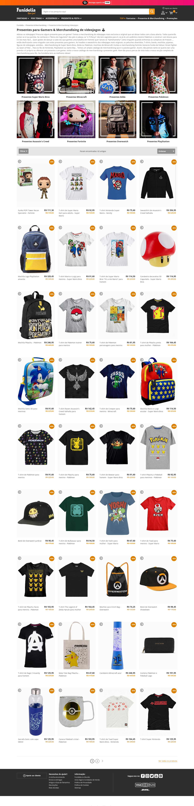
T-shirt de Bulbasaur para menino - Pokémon (70, 537)
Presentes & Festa (70, 18)
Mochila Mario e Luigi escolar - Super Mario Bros (151, 405)
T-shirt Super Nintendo (150, 734)
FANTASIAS (22, 18)
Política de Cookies (82, 780)
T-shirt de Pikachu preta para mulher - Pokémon (150, 339)
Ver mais (23, 48)
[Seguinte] (102, 756)
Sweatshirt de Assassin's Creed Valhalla (150, 207)
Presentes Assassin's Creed (35, 137)
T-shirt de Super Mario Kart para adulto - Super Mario (69, 208)
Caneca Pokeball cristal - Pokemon (69, 736)
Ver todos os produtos (167, 756)
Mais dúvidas (54, 783)
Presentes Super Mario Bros (36, 92)
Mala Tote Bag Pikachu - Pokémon (69, 669)
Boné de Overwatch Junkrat (29, 536)
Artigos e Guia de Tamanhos (59, 778)
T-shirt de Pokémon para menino (28, 471)
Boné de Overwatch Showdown (148, 603)
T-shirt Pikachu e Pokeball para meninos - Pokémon (151, 471)
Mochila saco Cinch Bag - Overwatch (110, 603)
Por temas (36, 18)
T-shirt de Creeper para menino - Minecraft (110, 405)
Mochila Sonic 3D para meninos (27, 405)
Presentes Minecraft (76, 92)
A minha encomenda (57, 772)
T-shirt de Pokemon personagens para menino (111, 339)
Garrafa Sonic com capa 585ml (28, 736)
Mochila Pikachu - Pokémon (29, 338)
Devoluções (53, 780)
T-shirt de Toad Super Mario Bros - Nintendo (109, 736)
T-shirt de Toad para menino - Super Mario (149, 537)
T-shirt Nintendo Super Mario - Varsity (109, 207)
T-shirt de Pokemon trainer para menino (70, 339)
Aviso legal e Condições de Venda (87, 775)
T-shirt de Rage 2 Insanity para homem (29, 669)
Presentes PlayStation (158, 137)
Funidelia (20, 25)
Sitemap (78, 783)
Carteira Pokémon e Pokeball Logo (148, 669)
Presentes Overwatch (117, 137)
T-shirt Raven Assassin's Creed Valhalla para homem (69, 407)
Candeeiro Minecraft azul (110, 668)
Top (122, 18)
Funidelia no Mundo (82, 772)
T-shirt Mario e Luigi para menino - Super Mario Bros (70, 273)
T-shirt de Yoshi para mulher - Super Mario (109, 537)
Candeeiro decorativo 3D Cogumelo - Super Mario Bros (150, 275)
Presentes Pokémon (158, 92)
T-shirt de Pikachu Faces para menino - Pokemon (28, 603)
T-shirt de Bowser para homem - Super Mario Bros (111, 471)
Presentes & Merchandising (36, 25)
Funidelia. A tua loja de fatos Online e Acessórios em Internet (26, 11)
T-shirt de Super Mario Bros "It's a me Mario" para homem (111, 275)
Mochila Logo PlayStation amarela (28, 273)
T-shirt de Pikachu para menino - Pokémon (69, 471)
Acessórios (51, 18)
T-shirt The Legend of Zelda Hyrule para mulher (70, 603)
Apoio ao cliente (32, 771)
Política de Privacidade (83, 778)
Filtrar (22, 146)
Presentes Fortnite (76, 137)
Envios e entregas (55, 775)
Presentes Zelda (117, 92)
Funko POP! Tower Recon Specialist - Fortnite (28, 207)
